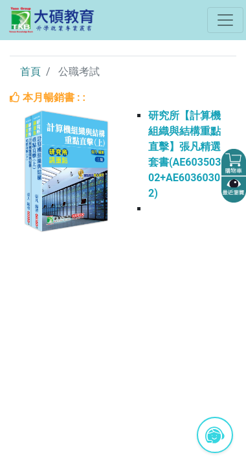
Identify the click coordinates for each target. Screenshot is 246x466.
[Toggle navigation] (225, 20)
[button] (233, 162)
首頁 (30, 71)
